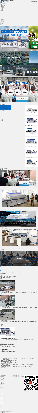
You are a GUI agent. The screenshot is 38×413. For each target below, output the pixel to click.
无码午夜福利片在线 (2, 412)
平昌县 (20, 410)
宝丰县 (27, 410)
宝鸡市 (14, 410)
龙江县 (35, 410)
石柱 (8, 410)
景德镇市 (3, 410)
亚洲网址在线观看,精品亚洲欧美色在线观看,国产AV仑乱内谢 (7, 0)
